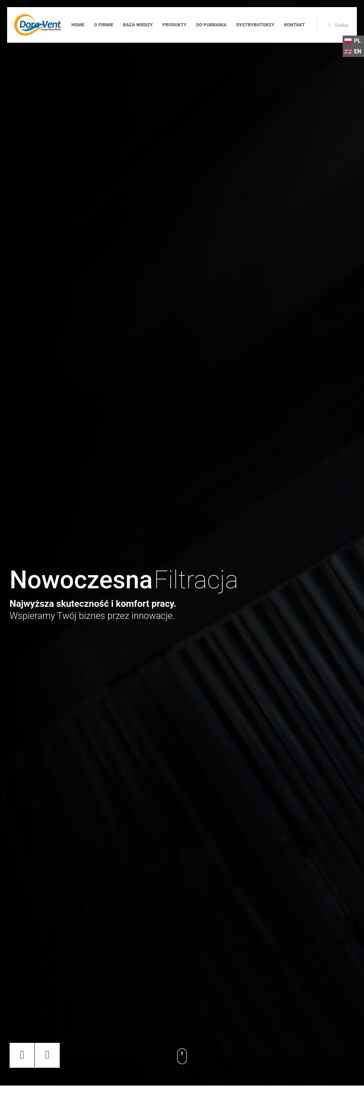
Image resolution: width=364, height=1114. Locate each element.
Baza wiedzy (138, 24)
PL (352, 40)
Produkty (174, 24)
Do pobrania (211, 24)
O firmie (103, 24)
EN (352, 51)
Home (78, 24)
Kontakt (294, 24)
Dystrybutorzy (255, 24)
